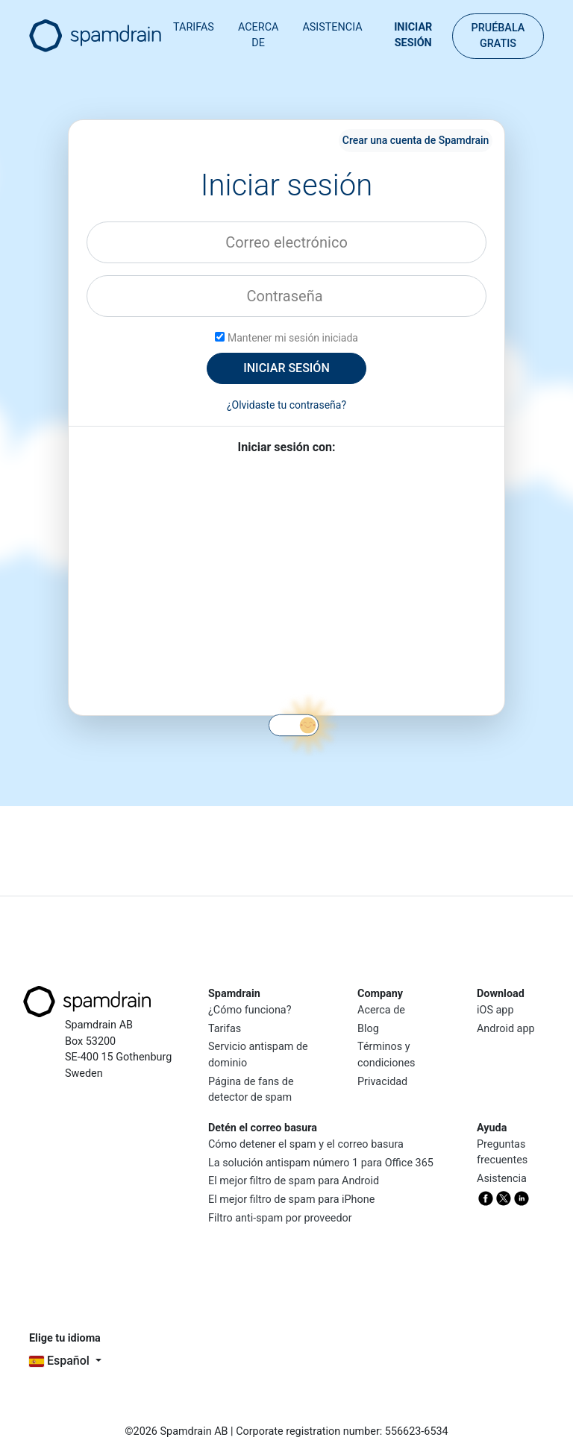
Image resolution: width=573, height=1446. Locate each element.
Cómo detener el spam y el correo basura (306, 1144)
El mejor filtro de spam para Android (293, 1181)
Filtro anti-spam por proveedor (280, 1218)
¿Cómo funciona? (250, 1010)
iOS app (495, 1010)
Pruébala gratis (498, 36)
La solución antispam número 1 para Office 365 (320, 1163)
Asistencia (332, 27)
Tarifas (193, 27)
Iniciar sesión (413, 35)
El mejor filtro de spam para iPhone (291, 1199)
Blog (368, 1028)
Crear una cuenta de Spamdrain (415, 140)
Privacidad (382, 1081)
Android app (506, 1028)
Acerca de (258, 35)
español (61, 1361)
